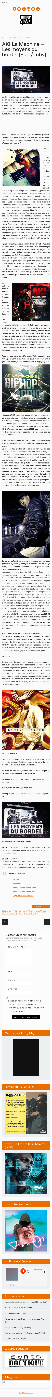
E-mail (33, 9)
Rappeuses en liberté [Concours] (18, 1328)
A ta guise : (12, 1377)
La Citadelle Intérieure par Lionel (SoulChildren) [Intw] (26, 1302)
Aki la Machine (15, 910)
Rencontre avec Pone (18, 1204)
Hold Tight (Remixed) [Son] (15, 1313)
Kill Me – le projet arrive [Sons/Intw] (18, 1308)
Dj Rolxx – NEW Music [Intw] (16, 1339)
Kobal (31, 912)
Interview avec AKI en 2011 (24, 892)
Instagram (28, 9)
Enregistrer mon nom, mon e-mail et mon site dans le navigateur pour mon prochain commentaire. (26, 1006)
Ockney (27, 914)
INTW (35, 906)
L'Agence (38, 912)
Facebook (14, 9)
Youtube (24, 9)
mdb (21, 914)
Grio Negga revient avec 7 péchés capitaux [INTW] (25, 1333)
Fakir (11, 912)
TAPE (46, 906)
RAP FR (41, 906)
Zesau (33, 914)
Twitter (19, 9)
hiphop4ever (28, 37)
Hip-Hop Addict (21, 912)
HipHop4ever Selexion (18, 1261)
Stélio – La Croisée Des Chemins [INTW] (24, 1145)
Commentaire (17, 947)
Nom (12, 971)
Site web (12, 989)
